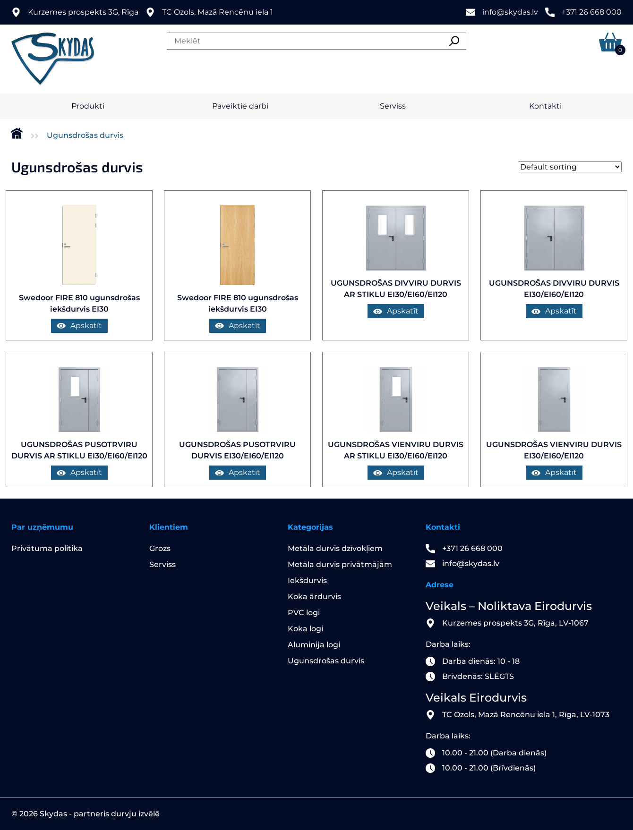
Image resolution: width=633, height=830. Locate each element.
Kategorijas (310, 527)
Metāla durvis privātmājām (340, 564)
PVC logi (304, 612)
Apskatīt (79, 325)
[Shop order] (570, 166)
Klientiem (168, 527)
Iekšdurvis (307, 580)
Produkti (87, 106)
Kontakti (545, 106)
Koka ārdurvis (314, 596)
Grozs (160, 548)
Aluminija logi (314, 644)
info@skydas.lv (510, 12)
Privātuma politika (47, 548)
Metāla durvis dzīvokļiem (335, 548)
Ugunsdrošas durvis (326, 660)
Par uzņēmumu (42, 527)
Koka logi (305, 628)
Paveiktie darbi (240, 106)
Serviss (393, 106)
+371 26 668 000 (592, 12)
